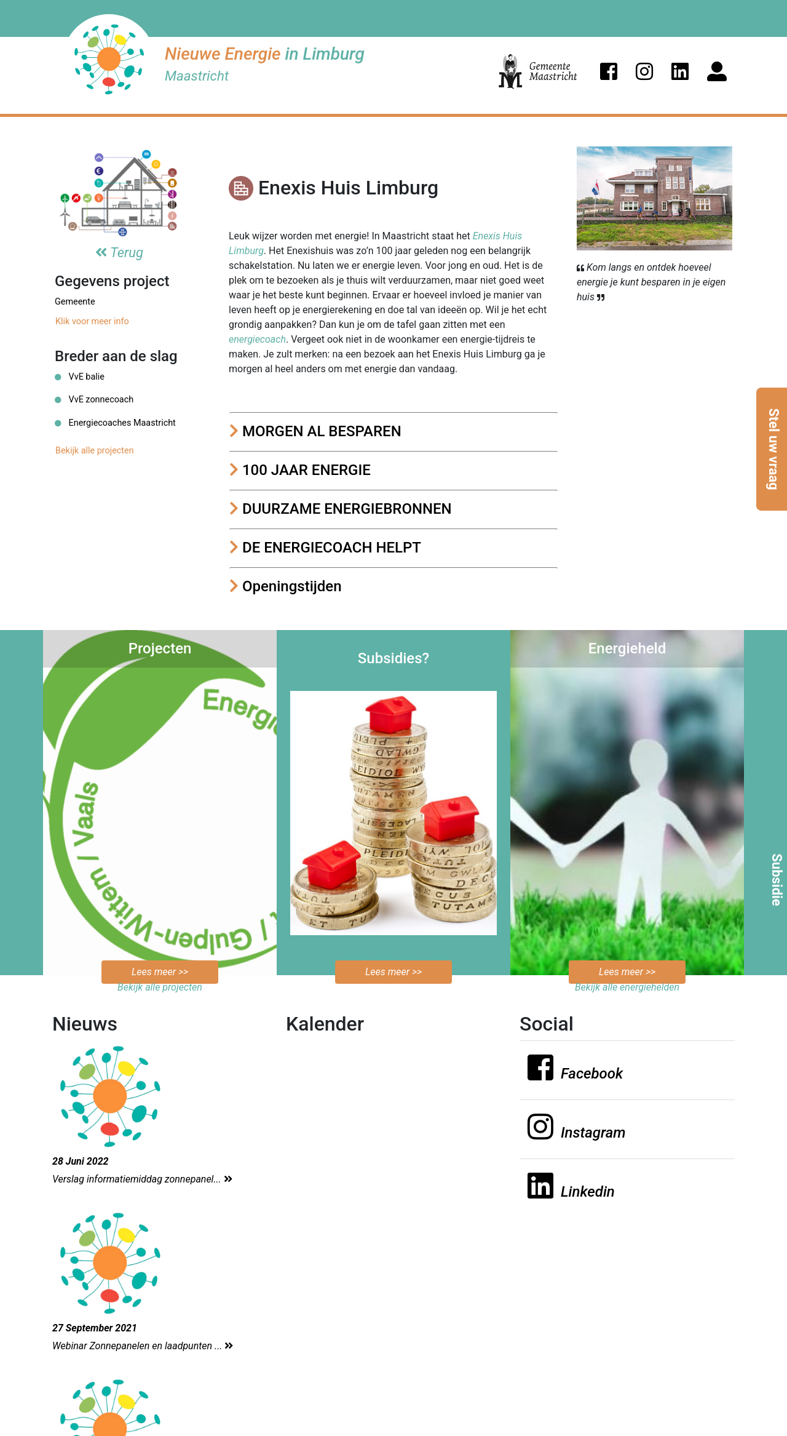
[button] (608, 71)
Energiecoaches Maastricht (115, 423)
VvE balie (80, 377)
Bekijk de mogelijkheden (393, 949)
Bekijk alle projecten (94, 450)
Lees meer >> (160, 972)
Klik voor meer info (92, 321)
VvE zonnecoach (94, 399)
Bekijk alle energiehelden (627, 987)
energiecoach (257, 339)
